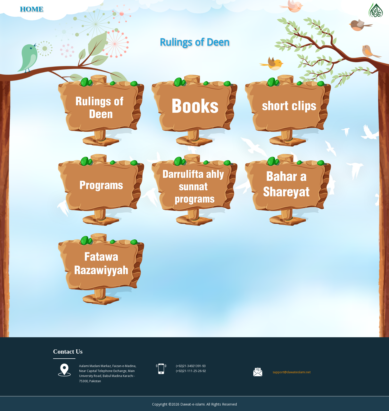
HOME (31, 9)
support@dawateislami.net (292, 372)
